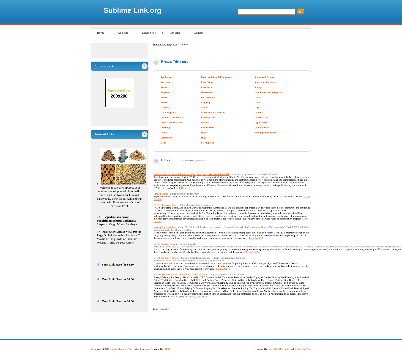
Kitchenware (208, 97)
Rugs (204, 137)
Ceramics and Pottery (172, 117)
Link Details (182, 188)
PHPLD (168, 348)
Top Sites (174, 32)
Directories (166, 137)
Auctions (165, 82)
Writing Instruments (265, 132)
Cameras (165, 107)
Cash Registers (169, 112)
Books (164, 97)
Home (100, 32)
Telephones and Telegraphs (269, 92)
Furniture (206, 87)
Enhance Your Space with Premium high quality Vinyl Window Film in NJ (191, 174)
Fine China (207, 82)
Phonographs (208, 117)
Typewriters (261, 122)
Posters (205, 122)
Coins (164, 132)
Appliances (166, 77)
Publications (207, 127)
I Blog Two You (303, 348)
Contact (198, 32)
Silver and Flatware (265, 82)
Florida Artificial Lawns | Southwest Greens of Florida (181, 274)
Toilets (258, 97)
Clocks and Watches (171, 122)
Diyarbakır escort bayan (166, 257)
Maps (204, 107)
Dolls (163, 142)
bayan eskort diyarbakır (166, 227)
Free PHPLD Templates (280, 348)
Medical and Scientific (213, 112)
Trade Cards (261, 117)
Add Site (123, 32)
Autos (164, 87)
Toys (257, 107)
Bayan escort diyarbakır (166, 243)
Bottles (164, 102)
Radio (204, 132)
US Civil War (261, 127)
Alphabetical (199, 161)
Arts (175, 44)
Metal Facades (161, 193)
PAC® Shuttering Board (166, 204)
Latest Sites (149, 32)
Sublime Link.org (132, 10)
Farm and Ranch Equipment (216, 77)
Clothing (165, 127)
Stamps (258, 87)
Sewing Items (208, 142)
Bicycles (165, 92)
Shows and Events (264, 77)
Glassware (206, 92)
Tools (257, 102)
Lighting (205, 102)
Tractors (259, 112)
